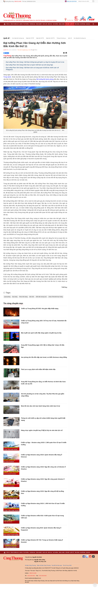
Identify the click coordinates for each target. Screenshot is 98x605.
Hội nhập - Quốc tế (69, 23)
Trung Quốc (7, 77)
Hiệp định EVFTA (40, 38)
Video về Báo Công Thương (44, 565)
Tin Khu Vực (69, 19)
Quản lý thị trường (24, 23)
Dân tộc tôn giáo (40, 20)
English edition (71, 1)
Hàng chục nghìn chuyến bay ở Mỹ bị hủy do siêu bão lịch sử (41, 430)
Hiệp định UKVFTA (50, 38)
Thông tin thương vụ (61, 38)
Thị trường (55, 23)
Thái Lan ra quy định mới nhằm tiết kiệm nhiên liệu (38, 369)
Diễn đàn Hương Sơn (41, 296)
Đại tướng (14, 296)
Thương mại (32, 23)
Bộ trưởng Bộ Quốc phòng (45, 79)
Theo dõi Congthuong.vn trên (24, 49)
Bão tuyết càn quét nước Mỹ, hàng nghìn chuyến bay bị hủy (41, 333)
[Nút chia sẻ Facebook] (16, 53)
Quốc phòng (7, 296)
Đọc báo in (19, 20)
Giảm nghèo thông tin (29, 20)
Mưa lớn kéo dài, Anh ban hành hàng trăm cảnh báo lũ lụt (40, 406)
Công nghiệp (39, 23)
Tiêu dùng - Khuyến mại (80, 23)
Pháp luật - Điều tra (47, 23)
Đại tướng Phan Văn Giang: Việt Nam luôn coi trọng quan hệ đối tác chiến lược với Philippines (32, 68)
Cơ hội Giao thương (51, 20)
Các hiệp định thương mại (18, 38)
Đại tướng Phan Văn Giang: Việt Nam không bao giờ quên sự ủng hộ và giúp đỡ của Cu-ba (35, 62)
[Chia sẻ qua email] (64, 53)
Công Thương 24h (14, 23)
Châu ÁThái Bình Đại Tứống (56, 296)
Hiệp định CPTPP (30, 38)
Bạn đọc (88, 23)
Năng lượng (62, 23)
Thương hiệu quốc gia (9, 20)
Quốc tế (6, 38)
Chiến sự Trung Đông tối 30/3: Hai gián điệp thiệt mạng (39, 308)
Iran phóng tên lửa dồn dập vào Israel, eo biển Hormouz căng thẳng (44, 357)
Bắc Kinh (31, 296)
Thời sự (8, 23)
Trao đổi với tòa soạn (56, 565)
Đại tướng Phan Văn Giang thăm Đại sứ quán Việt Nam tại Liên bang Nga (29, 65)
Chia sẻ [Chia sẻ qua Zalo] (6, 53)
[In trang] (66, 53)
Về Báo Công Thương (30, 565)
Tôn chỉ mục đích (67, 565)
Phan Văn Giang (23, 296)
